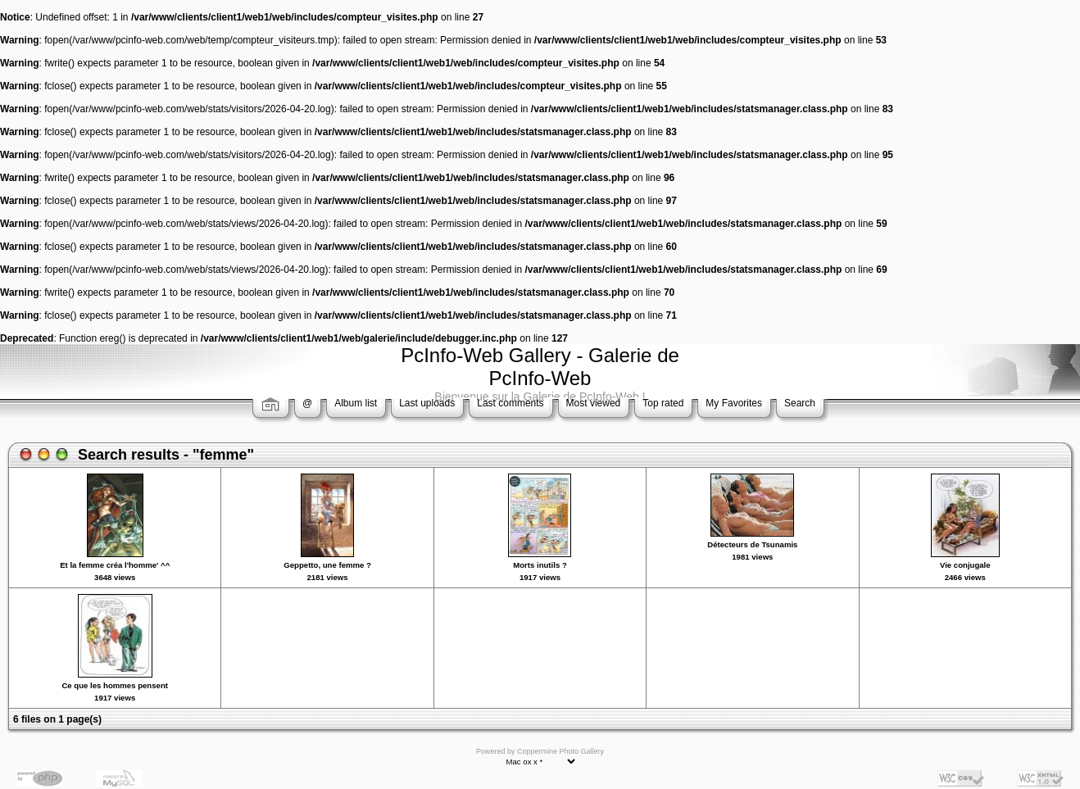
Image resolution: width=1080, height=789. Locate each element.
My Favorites (734, 403)
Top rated (662, 403)
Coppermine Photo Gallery (560, 751)
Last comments (510, 403)
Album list (355, 403)
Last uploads (427, 403)
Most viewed (593, 403)
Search (799, 403)
